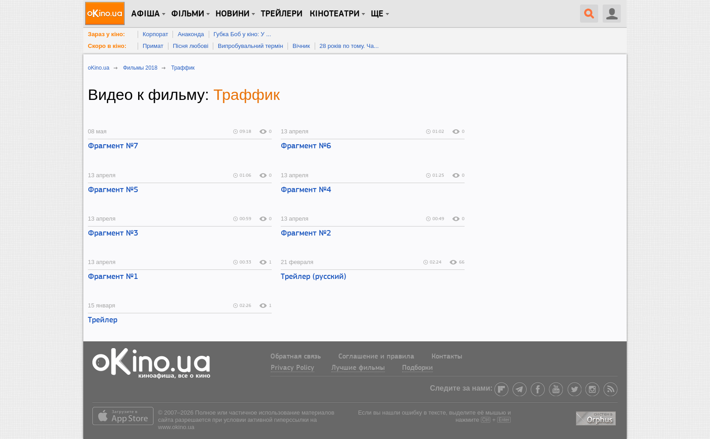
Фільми (187, 14)
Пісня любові (190, 45)
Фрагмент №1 (113, 277)
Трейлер (102, 320)
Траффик (246, 94)
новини (232, 14)
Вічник (301, 45)
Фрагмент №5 (113, 190)
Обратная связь (295, 356)
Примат (153, 45)
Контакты (447, 356)
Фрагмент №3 (113, 233)
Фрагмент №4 (306, 190)
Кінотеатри (335, 14)
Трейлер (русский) (313, 277)
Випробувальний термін (250, 45)
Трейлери (281, 14)
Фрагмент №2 (306, 233)
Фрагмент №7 (113, 146)
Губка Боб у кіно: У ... (242, 34)
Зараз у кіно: (106, 34)
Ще (377, 14)
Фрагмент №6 (306, 146)
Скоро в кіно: (107, 45)
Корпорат (155, 34)
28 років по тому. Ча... (349, 45)
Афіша (145, 14)
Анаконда (191, 34)
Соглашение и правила (376, 356)
